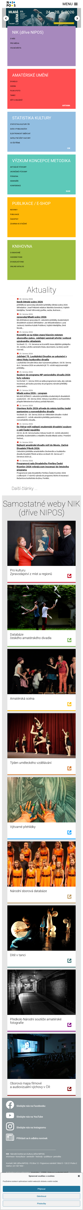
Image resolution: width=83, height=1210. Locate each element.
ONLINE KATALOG (17, 266)
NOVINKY (14, 210)
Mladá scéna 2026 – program (32, 393)
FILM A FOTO (15, 91)
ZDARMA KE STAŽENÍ (18, 224)
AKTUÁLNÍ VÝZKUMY (18, 167)
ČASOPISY (14, 219)
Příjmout (41, 1189)
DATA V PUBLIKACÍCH (18, 129)
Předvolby (41, 1203)
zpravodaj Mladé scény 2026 (31, 317)
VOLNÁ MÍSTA (15, 48)
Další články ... (22, 488)
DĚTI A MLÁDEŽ (16, 100)
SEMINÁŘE (14, 181)
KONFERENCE (15, 185)
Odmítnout (41, 1196)
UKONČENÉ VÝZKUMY (18, 171)
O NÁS (12, 38)
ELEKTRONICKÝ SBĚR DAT (20, 133)
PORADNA (14, 176)
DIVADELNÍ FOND (17, 262)
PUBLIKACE (14, 214)
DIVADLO (13, 81)
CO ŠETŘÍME (15, 143)
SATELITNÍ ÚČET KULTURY (20, 138)
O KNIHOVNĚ (15, 252)
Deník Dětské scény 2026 (30, 301)
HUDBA (13, 86)
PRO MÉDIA (14, 43)
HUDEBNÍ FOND (16, 257)
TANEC (12, 95)
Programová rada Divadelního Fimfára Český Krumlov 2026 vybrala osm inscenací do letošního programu (43, 466)
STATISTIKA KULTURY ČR (20, 124)
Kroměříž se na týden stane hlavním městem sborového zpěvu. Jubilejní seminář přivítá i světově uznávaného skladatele (44, 338)
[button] (79, 1176)
